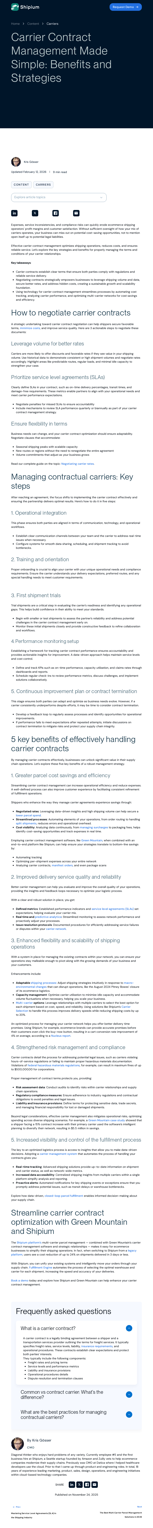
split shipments (26, 823)
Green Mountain (91, 840)
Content (33, 24)
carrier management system (58, 1154)
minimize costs (30, 328)
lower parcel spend (28, 815)
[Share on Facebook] (55, 213)
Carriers (52, 24)
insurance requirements (97, 1346)
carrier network (56, 929)
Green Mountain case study (106, 1120)
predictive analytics (48, 917)
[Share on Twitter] (35, 213)
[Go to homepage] (25, 7)
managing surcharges (94, 827)
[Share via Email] (76, 213)
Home (15, 24)
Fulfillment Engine (40, 1267)
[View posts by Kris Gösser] (24, 162)
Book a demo (19, 1280)
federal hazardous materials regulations (54, 1065)
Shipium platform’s (29, 1242)
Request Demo (123, 7)
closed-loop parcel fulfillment (64, 1196)
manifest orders (62, 865)
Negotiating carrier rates (77, 464)
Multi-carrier (24, 1003)
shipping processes (43, 983)
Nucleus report (61, 1036)
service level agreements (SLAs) (113, 909)
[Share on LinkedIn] (14, 213)
